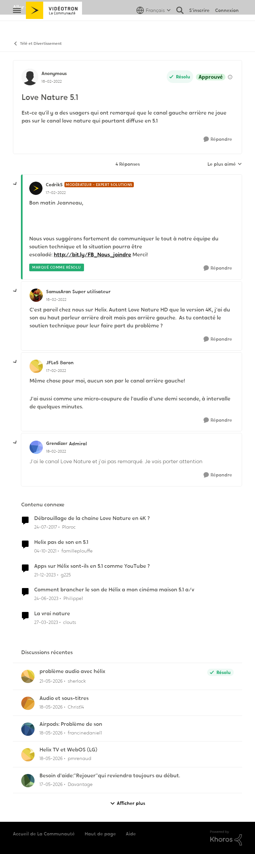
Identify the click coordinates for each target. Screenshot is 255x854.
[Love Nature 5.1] (56, 193)
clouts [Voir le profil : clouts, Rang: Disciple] (69, 622)
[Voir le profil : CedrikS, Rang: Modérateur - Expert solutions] (35, 188)
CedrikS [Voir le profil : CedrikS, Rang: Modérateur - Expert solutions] (54, 185)
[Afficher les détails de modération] (230, 77)
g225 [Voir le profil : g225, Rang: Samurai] (66, 574)
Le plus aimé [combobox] (225, 164)
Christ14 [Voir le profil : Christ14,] (76, 707)
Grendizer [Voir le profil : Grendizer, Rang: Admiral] (56, 443)
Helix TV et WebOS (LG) (68, 749)
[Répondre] (217, 139)
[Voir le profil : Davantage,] (28, 780)
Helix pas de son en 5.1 (61, 542)
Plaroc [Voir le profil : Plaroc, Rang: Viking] (69, 527)
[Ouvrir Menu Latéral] (17, 25)
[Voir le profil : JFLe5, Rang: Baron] (36, 366)
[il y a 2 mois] (51, 681)
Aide (131, 834)
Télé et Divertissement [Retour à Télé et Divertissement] (37, 43)
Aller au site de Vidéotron (44, 7)
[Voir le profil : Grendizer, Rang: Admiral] (36, 447)
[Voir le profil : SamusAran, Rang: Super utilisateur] (36, 295)
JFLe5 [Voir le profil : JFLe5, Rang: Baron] (52, 363)
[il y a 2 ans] (45, 574)
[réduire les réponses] (15, 184)
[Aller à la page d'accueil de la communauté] (54, 25)
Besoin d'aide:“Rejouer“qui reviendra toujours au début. (110, 775)
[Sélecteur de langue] (153, 25)
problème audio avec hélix (72, 671)
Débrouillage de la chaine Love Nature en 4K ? (92, 518)
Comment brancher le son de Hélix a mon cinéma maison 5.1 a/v (114, 589)
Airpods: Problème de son (71, 724)
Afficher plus (127, 803)
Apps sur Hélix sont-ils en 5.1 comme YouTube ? (92, 566)
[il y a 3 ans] (46, 598)
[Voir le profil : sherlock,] (28, 676)
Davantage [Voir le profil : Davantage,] (80, 784)
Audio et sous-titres (64, 698)
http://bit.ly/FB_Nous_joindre (92, 254)
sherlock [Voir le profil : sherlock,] (77, 681)
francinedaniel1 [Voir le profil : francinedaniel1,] (85, 732)
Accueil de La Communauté (44, 834)
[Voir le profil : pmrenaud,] (28, 754)
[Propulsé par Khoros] (226, 838)
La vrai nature (52, 613)
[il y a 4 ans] (45, 551)
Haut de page (100, 834)
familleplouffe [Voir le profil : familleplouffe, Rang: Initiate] (77, 551)
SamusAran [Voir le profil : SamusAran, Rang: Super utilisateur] (58, 292)
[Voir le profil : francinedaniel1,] (28, 729)
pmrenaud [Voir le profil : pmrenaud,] (79, 758)
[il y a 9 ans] (45, 527)
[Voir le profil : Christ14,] (28, 703)
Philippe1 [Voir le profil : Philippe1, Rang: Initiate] (73, 598)
